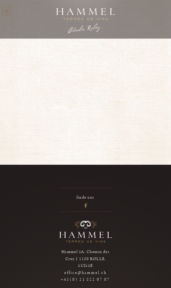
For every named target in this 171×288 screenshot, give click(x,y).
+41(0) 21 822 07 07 (85, 279)
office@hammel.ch (85, 273)
